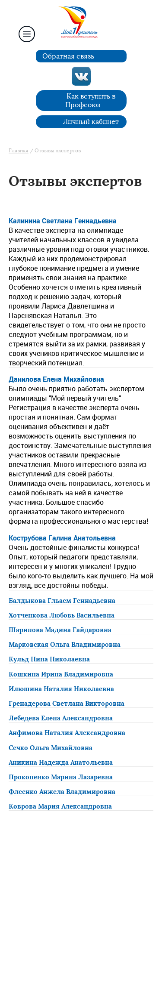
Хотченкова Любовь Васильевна (61, 615)
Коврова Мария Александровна (60, 806)
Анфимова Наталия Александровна (67, 733)
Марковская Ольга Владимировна (65, 644)
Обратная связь (68, 56)
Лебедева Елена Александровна (61, 718)
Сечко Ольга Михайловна (50, 748)
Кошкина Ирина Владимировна (61, 674)
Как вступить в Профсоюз (90, 100)
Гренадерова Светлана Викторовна (66, 703)
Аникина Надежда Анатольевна (61, 762)
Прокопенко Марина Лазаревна (61, 777)
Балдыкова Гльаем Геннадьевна (62, 601)
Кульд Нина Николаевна (49, 659)
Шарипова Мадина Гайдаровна (60, 630)
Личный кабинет (91, 121)
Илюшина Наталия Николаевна (61, 689)
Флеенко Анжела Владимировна (62, 792)
